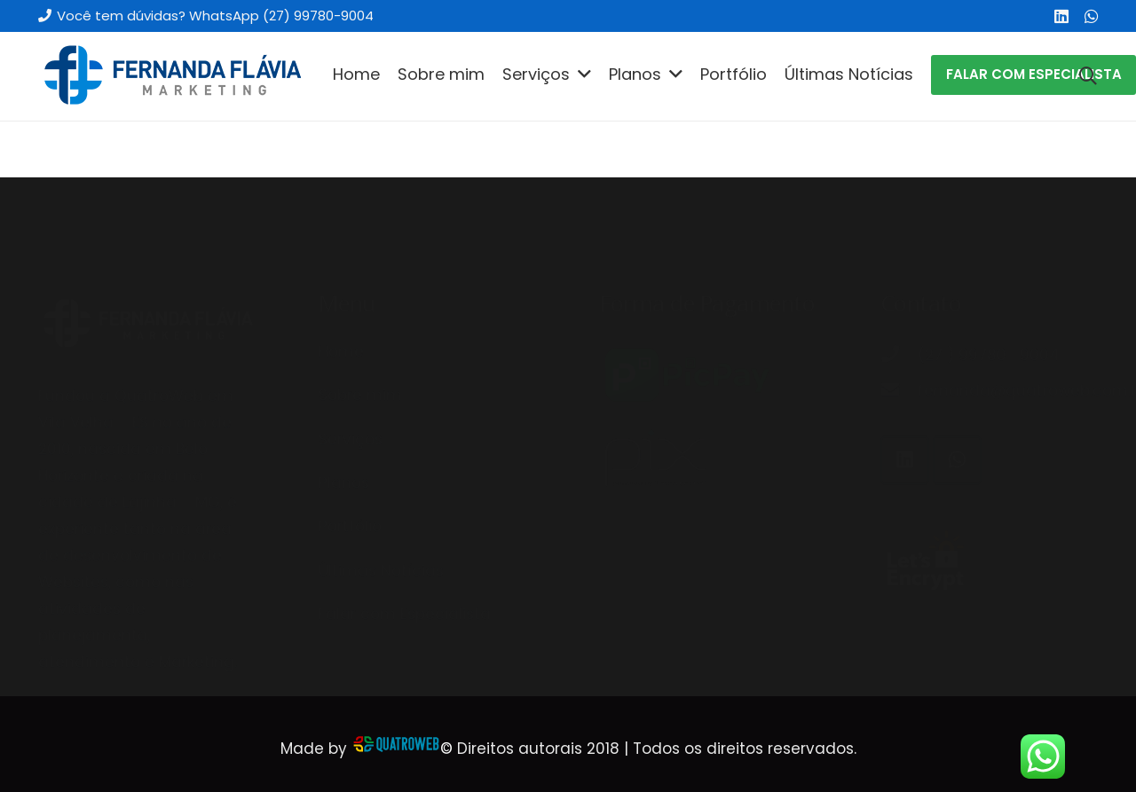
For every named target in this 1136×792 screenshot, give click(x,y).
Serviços (351, 394)
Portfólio (350, 481)
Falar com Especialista (405, 569)
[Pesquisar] (1088, 76)
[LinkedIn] (1061, 16)
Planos (344, 438)
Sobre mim (360, 350)
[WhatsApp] (1092, 16)
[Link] (171, 76)
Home (341, 307)
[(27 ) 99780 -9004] (899, 310)
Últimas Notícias (381, 526)
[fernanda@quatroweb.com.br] (899, 346)
